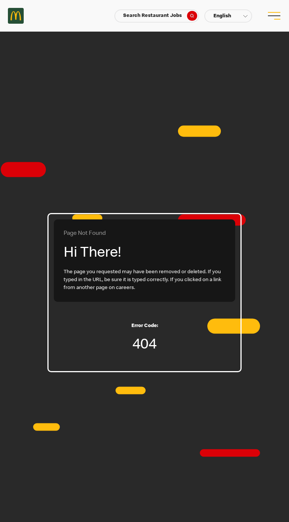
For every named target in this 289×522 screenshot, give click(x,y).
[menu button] (273, 16)
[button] (228, 16)
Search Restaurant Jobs (160, 16)
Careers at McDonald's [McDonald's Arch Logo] (16, 16)
